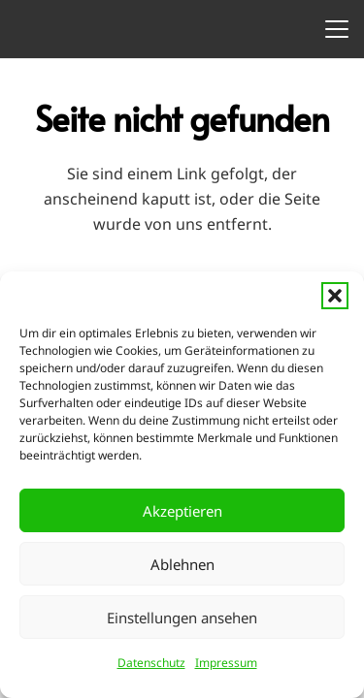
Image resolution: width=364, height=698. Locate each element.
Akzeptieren (182, 511)
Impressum (226, 662)
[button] (335, 295)
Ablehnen (182, 564)
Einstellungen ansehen (182, 617)
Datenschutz (151, 662)
